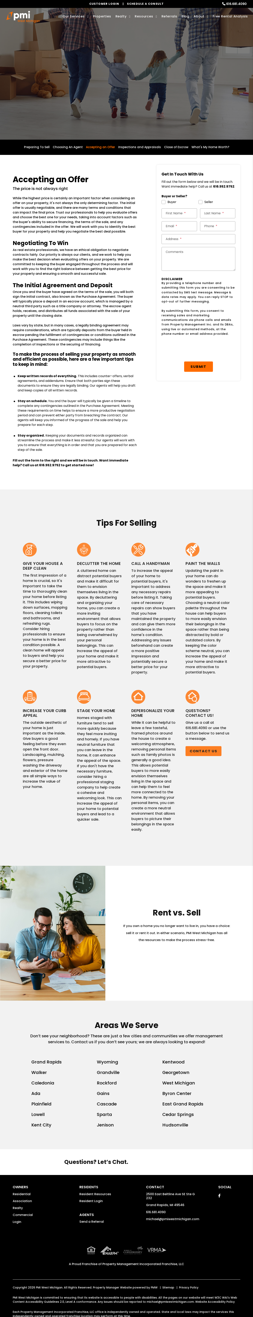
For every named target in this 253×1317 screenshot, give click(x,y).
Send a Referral (91, 1221)
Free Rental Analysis (230, 16)
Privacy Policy (188, 1287)
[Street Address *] (198, 239)
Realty (18, 1208)
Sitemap (168, 1287)
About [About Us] (199, 16)
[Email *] (179, 226)
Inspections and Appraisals (139, 147)
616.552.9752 (49, 465)
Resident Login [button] (91, 1201)
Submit (198, 366)
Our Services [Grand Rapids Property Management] (74, 16)
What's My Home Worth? (210, 147)
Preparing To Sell (37, 147)
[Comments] (198, 259)
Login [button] (17, 1222)
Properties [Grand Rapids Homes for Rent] (102, 16)
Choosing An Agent (68, 147)
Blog (185, 16)
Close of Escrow (176, 147)
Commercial (23, 1215)
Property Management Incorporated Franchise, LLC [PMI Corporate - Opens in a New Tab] (143, 1263)
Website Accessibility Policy (215, 1301)
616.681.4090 (236, 4)
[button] (219, 1195)
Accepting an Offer (100, 147)
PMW (154, 1287)
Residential (22, 1194)
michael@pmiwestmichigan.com (172, 1219)
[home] (23, 17)
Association (22, 1201)
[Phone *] (218, 226)
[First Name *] (179, 213)
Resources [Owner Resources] (144, 16)
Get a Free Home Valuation (126, 93)
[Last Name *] (218, 213)
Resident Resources (95, 1194)
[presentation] (198, 349)
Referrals (169, 16)
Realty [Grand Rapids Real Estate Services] (121, 16)
